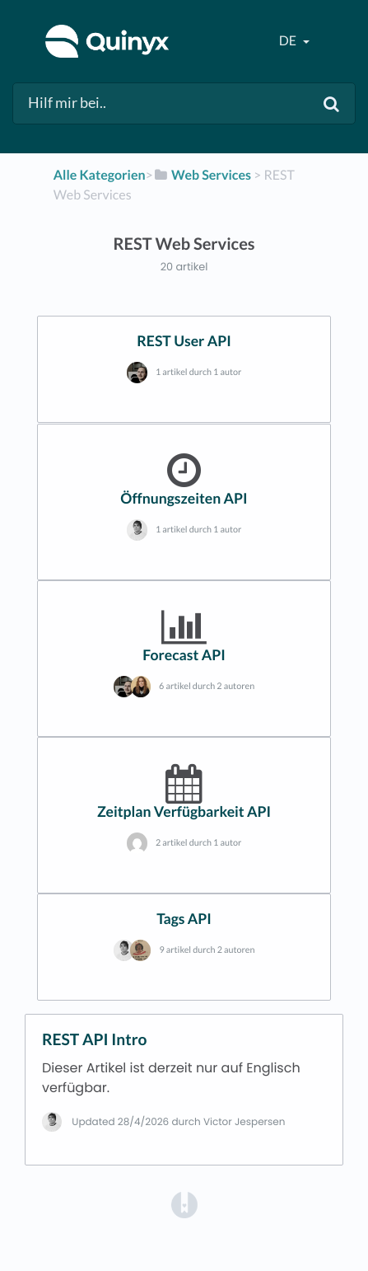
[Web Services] (202, 175)
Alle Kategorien (100, 175)
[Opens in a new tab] (184, 1203)
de (289, 41)
